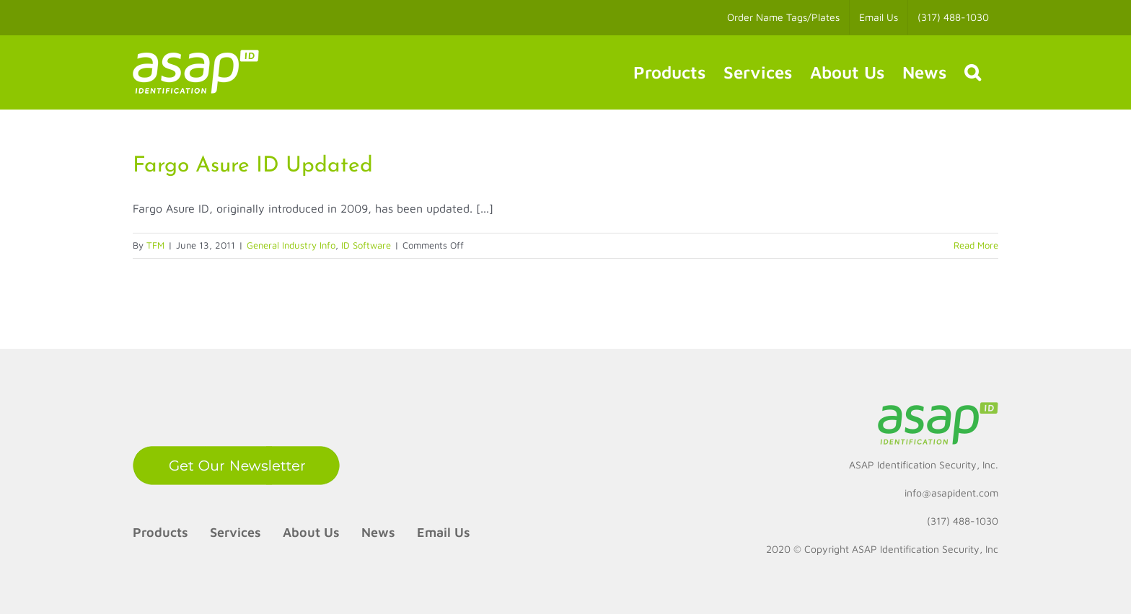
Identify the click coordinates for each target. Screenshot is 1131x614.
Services (235, 532)
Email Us (443, 532)
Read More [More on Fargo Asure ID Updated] (976, 245)
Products (160, 532)
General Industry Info (291, 245)
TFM (155, 245)
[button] (972, 72)
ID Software (366, 245)
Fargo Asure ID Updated (253, 166)
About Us (311, 532)
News (378, 532)
